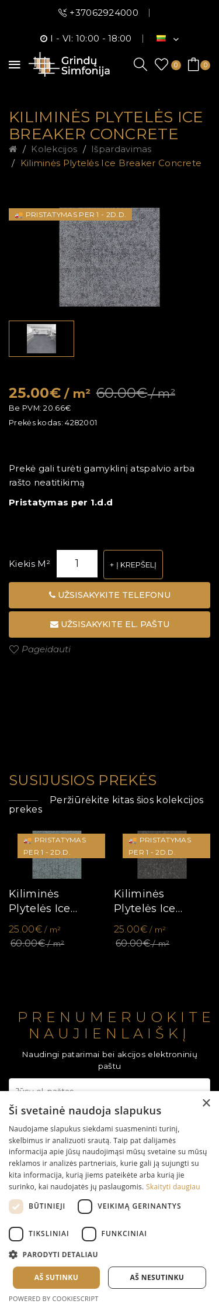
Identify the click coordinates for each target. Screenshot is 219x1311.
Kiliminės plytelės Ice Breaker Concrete (111, 162)
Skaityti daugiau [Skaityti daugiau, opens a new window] (173, 1187)
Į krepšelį (136, 564)
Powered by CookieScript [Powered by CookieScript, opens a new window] (54, 1298)
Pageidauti (46, 649)
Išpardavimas (121, 148)
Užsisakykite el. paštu (109, 624)
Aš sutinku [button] (56, 1277)
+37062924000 (103, 12)
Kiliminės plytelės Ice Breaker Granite (157, 901)
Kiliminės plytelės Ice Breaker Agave (49, 901)
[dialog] (109, 1201)
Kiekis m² (30, 563)
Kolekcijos (54, 148)
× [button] (205, 1103)
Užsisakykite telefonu (110, 595)
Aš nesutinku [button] (157, 1277)
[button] (109, 1255)
